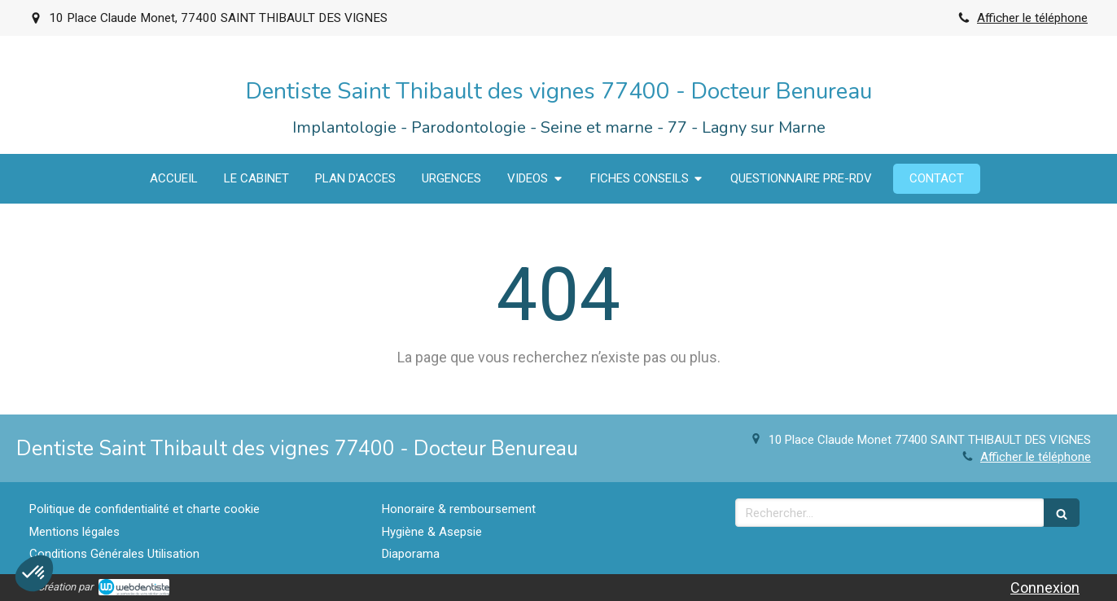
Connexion (1045, 587)
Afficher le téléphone (1032, 18)
